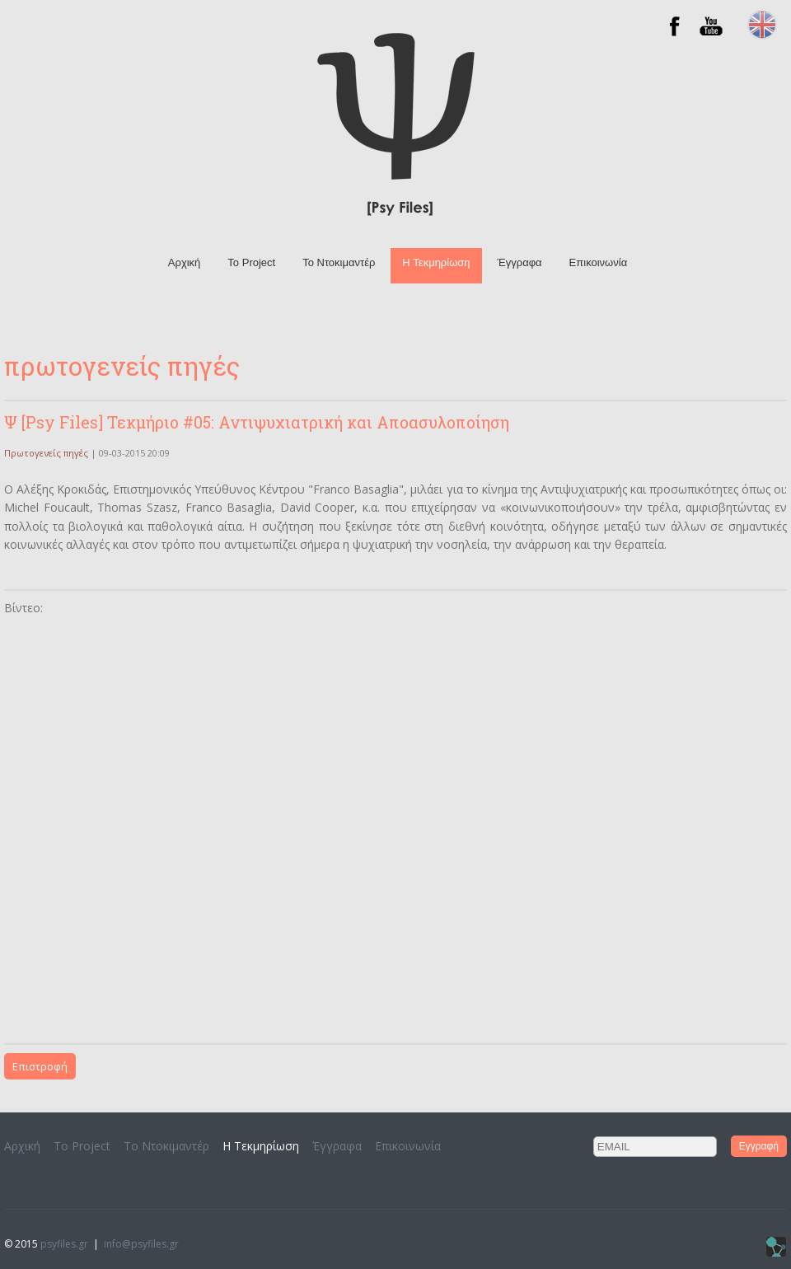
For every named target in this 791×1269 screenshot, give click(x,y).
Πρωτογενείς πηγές (46, 453)
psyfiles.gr (64, 1244)
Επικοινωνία (598, 262)
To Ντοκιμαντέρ (338, 262)
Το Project (251, 262)
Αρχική (184, 262)
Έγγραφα (520, 262)
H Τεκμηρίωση (436, 262)
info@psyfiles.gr (141, 1244)
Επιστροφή (40, 1066)
